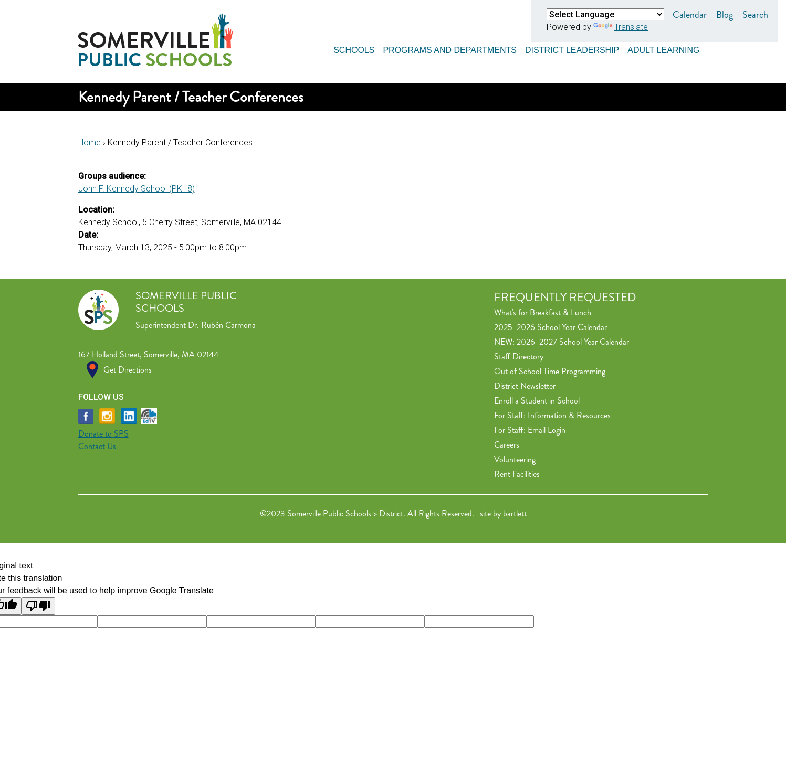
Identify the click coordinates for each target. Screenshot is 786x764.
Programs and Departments (450, 48)
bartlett (515, 513)
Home (89, 142)
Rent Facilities (517, 474)
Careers (506, 445)
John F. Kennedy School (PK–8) (136, 189)
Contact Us (97, 446)
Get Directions (127, 370)
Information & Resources (569, 415)
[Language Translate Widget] (605, 14)
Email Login (546, 430)
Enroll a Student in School (537, 401)
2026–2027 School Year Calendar (573, 342)
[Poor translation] (38, 606)
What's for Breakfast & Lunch (542, 312)
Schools (353, 48)
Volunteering (515, 459)
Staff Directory (518, 357)
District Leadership (572, 48)
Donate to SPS (103, 434)
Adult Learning (663, 48)
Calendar (690, 15)
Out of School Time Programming (549, 371)
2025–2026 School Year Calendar (550, 327)
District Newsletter (525, 386)
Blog (724, 15)
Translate (620, 27)
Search (755, 15)
